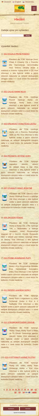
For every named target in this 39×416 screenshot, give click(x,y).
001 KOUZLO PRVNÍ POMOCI (17, 54)
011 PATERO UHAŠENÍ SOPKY (17, 290)
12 (15, 392)
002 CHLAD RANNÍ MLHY (15, 92)
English (16, 2)
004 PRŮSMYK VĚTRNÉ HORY (17, 156)
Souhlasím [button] (11, 408)
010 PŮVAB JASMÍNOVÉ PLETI (17, 258)
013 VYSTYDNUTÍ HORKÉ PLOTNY (20, 357)
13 (19, 392)
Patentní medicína (16, 23)
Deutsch (6, 2)
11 (36, 390)
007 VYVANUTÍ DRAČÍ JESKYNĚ (18, 188)
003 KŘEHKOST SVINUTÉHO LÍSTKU (20, 124)
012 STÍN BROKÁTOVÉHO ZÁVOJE (19, 322)
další (34, 392)
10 (32, 390)
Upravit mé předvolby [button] (19, 412)
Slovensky (28, 2)
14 (23, 392)
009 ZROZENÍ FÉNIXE (13, 218)
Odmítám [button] (27, 408)
